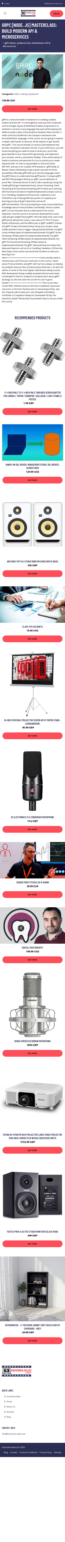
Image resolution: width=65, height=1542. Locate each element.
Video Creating (21, 94)
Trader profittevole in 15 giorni (32, 882)
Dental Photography (32, 947)
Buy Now (32, 109)
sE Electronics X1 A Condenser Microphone (32, 817)
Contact (13, 1452)
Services (10, 1411)
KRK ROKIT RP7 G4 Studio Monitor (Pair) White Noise (32, 561)
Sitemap (57, 1452)
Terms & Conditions (28, 1452)
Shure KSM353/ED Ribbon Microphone (32, 1041)
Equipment (34, 94)
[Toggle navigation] (5, 13)
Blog (9, 1416)
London (7, 4)
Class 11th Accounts (32, 626)
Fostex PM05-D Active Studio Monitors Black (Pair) (32, 1231)
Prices (56, 13)
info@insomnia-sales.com (53, 4)
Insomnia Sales (13, 1396)
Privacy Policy (46, 1452)
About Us (11, 1406)
